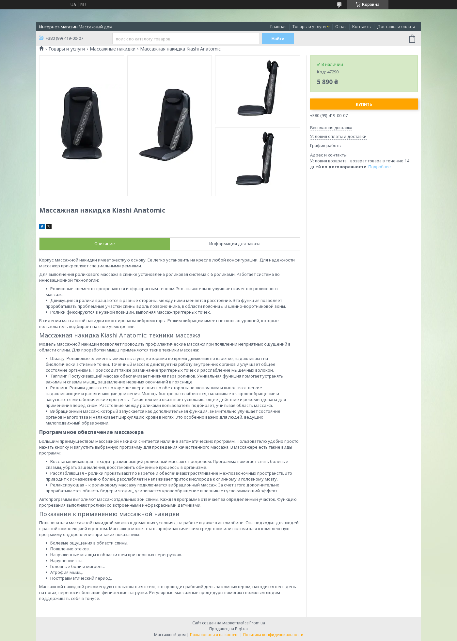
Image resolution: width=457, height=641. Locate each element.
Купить (364, 104)
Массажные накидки (112, 49)
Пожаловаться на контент (214, 634)
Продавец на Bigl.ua (228, 629)
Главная (278, 26)
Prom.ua (257, 623)
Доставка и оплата (396, 26)
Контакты (361, 26)
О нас (341, 26)
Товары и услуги (309, 26)
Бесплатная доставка (331, 127)
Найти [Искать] (278, 38)
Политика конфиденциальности (273, 634)
